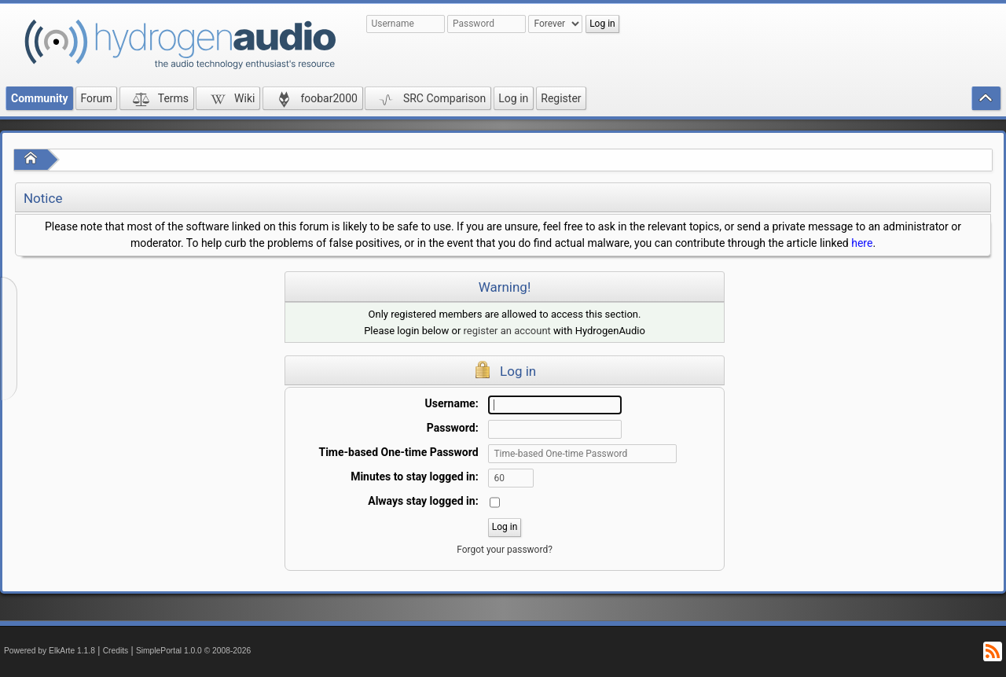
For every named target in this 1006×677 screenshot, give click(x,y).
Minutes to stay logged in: (414, 476)
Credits (116, 650)
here (861, 243)
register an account (507, 331)
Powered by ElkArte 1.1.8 (49, 650)
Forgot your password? (505, 549)
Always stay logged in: (423, 501)
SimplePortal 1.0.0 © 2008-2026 (193, 650)
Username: (452, 403)
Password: (453, 427)
